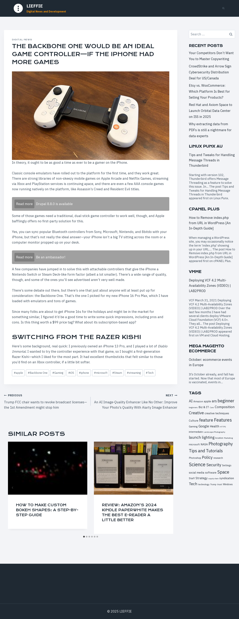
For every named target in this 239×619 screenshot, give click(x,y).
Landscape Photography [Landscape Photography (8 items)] (214, 432)
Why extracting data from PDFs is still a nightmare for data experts (210, 130)
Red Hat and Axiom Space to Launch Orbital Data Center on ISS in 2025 (210, 110)
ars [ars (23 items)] (214, 401)
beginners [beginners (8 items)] (193, 407)
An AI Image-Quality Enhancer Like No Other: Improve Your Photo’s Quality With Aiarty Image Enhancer (135, 401)
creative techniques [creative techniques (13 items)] (217, 413)
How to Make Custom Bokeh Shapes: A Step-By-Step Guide (47, 510)
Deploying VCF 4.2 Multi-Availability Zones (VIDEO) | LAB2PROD (210, 285)
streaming (134, 372)
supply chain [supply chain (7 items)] (213, 478)
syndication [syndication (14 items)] (226, 478)
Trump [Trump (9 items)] (213, 484)
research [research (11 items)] (218, 457)
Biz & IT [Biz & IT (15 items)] (204, 407)
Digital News (22, 39)
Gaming (57, 372)
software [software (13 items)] (210, 472)
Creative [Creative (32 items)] (196, 412)
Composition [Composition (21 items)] (225, 407)
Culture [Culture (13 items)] (193, 420)
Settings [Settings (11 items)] (226, 465)
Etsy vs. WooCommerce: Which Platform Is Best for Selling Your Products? (209, 91)
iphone (84, 372)
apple (18, 372)
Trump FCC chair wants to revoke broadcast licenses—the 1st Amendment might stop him (45, 401)
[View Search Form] (223, 8)
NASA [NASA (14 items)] (204, 444)
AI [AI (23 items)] (191, 401)
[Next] (168, 487)
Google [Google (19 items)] (204, 426)
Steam (117, 372)
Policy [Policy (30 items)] (207, 457)
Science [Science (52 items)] (197, 464)
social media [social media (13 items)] (196, 472)
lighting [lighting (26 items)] (208, 437)
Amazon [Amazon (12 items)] (198, 401)
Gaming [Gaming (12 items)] (193, 426)
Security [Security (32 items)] (213, 464)
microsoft (100, 372)
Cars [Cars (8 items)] (212, 407)
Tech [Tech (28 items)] (193, 483)
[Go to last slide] (12, 487)
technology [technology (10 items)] (203, 484)
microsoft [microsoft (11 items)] (194, 444)
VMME (195, 272)
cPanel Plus (204, 209)
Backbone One (37, 372)
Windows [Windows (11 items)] (228, 484)
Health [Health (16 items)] (214, 426)
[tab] (84, 536)
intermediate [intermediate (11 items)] (196, 431)
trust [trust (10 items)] (219, 484)
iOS (71, 372)
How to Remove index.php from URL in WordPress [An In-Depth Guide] (210, 222)
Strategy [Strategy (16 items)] (201, 478)
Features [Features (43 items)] (223, 420)
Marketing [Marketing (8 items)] (228, 438)
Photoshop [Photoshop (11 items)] (195, 457)
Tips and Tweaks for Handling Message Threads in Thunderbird (212, 160)
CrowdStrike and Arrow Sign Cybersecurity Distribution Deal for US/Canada (210, 72)
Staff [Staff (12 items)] (192, 478)
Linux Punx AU (206, 146)
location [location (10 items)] (219, 437)
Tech (150, 372)
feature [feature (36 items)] (206, 420)
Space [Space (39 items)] (223, 472)
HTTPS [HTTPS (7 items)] (223, 427)
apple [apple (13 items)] (207, 401)
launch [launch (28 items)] (195, 437)
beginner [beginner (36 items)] (226, 400)
